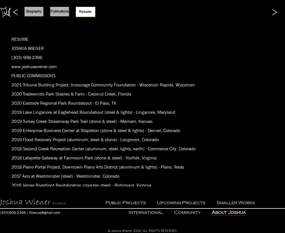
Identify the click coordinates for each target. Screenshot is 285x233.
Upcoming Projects (181, 202)
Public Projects (125, 202)
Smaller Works (236, 202)
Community (187, 212)
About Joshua (229, 212)
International (146, 212)
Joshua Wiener (25, 202)
